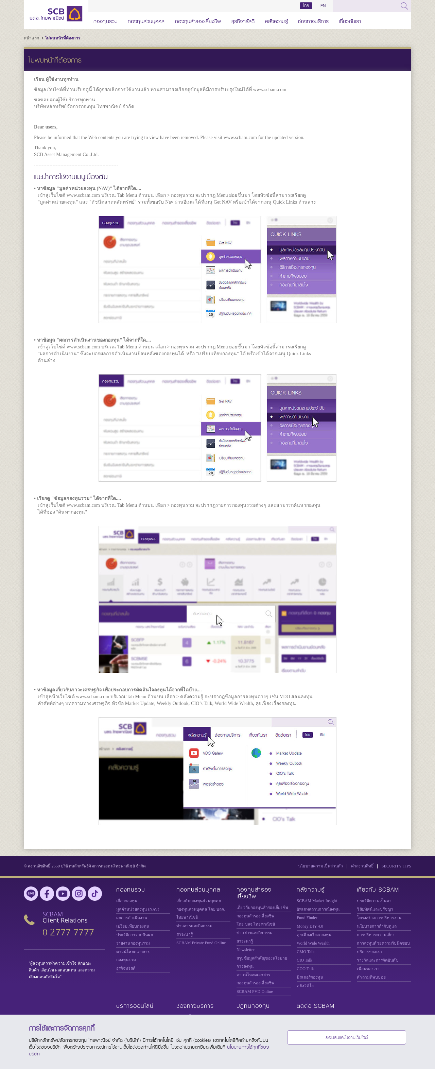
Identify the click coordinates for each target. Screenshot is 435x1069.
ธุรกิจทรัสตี (243, 20)
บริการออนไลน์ (135, 1006)
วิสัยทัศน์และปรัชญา (375, 909)
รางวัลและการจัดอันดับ (377, 960)
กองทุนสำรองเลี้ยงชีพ (198, 20)
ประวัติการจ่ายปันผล (134, 934)
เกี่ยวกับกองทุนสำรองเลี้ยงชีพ (262, 907)
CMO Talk (305, 951)
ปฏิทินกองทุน (253, 1006)
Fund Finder (307, 917)
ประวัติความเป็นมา (374, 900)
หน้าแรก (31, 38)
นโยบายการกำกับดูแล (377, 926)
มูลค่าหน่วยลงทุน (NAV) (137, 909)
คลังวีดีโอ (305, 985)
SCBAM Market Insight (317, 900)
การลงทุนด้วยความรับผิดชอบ (383, 943)
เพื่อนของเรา (368, 968)
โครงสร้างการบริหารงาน (379, 917)
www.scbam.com (269, 89)
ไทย (306, 5)
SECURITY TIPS (396, 866)
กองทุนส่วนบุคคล (146, 20)
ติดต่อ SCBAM (315, 1006)
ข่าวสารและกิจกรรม (194, 926)
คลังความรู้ (276, 20)
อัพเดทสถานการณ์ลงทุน (318, 909)
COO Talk (305, 968)
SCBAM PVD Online (255, 991)
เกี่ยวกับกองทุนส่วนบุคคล (198, 900)
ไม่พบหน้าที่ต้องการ (62, 38)
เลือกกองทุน (126, 900)
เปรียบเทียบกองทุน (133, 926)
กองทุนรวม (105, 20)
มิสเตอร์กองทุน (310, 977)
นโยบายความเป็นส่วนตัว (320, 866)
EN (323, 5)
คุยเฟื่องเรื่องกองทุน (314, 934)
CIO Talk (304, 960)
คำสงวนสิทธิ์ (362, 866)
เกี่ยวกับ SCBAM (378, 889)
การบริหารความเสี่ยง (376, 934)
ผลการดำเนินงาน (131, 917)
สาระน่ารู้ (184, 934)
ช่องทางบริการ (313, 20)
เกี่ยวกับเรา (350, 20)
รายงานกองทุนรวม (133, 943)
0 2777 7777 (68, 932)
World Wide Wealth (313, 943)
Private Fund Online (201, 943)
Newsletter (246, 949)
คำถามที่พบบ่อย (371, 977)
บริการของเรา (369, 951)
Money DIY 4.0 (310, 926)
